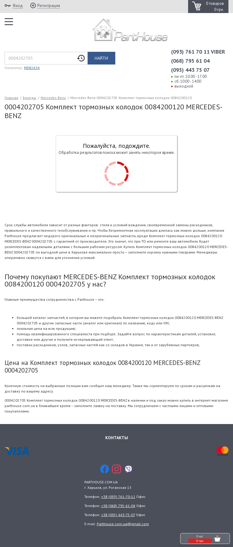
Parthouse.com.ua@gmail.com (123, 524)
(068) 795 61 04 (190, 60)
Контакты (116, 437)
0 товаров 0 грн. (215, 6)
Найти (101, 58)
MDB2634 (32, 67)
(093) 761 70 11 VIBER (198, 51)
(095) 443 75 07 (190, 69)
